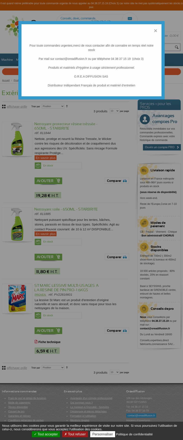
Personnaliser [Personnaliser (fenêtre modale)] (102, 434)
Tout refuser (75, 434)
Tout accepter (46, 434)
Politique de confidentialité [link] (134, 434)
